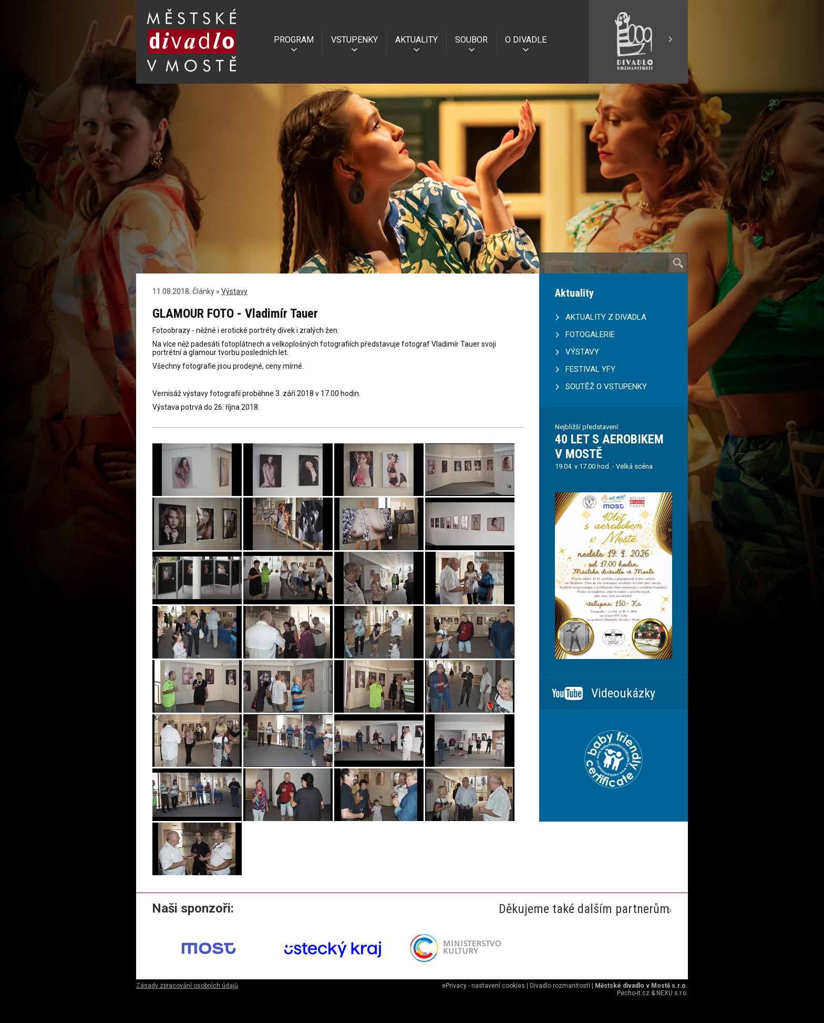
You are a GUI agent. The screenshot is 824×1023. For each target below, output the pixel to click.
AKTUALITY (416, 40)
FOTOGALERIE (590, 334)
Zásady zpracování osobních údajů (187, 985)
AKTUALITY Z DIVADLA (605, 317)
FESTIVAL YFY (590, 369)
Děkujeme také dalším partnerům (584, 909)
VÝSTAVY (582, 352)
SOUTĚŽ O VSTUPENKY (606, 386)
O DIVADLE (526, 40)
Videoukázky (623, 693)
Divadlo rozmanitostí (560, 985)
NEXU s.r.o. (672, 993)
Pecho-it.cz (633, 993)
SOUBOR (471, 40)
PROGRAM (294, 40)
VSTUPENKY (354, 40)
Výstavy (234, 291)
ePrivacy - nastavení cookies (483, 985)
